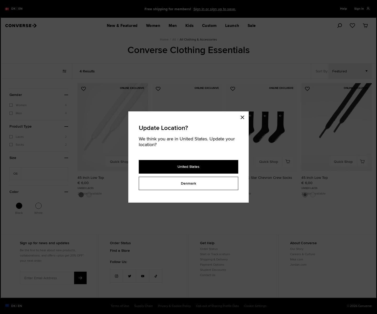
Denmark (188, 183)
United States (188, 166)
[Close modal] (244, 116)
